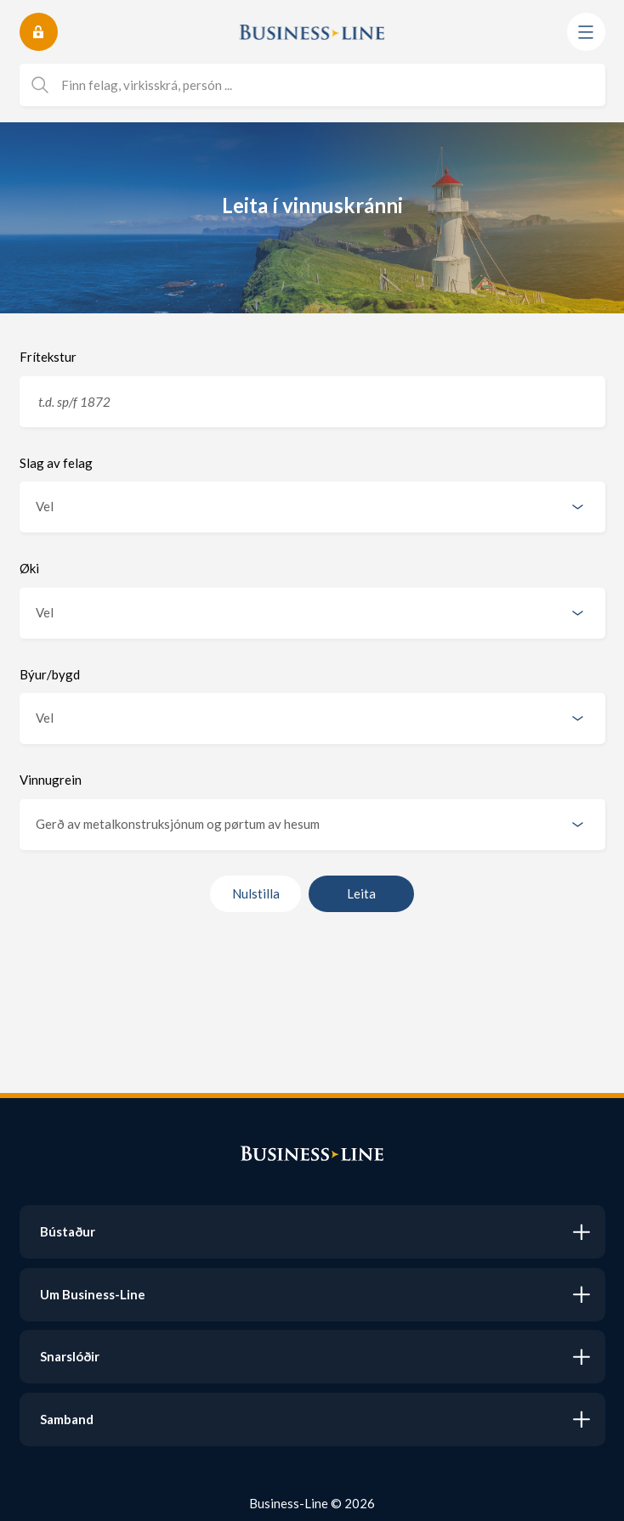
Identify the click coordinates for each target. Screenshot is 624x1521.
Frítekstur (48, 356)
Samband (67, 1419)
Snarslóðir (69, 1356)
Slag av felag (56, 462)
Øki (29, 568)
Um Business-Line (92, 1294)
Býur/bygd (50, 674)
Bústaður (67, 1231)
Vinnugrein (51, 779)
